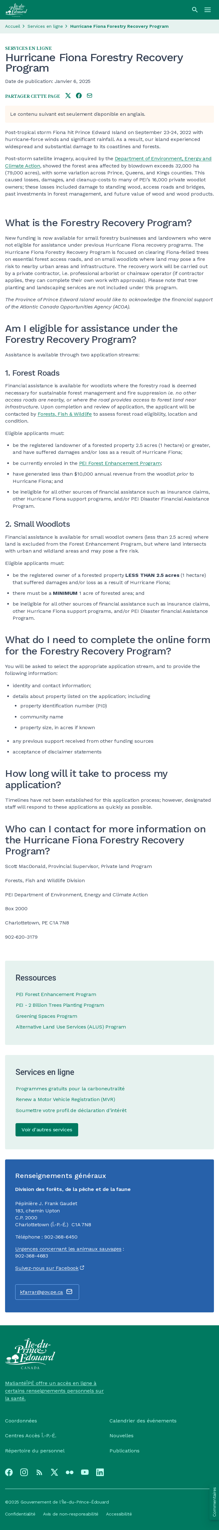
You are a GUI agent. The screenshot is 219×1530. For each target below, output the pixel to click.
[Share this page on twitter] (68, 96)
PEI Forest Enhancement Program (120, 463)
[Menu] (207, 9)
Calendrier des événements (143, 1421)
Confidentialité (20, 1513)
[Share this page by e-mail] (89, 96)
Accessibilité (119, 1513)
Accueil (12, 26)
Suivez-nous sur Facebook (46, 1268)
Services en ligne (45, 26)
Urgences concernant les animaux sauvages (68, 1249)
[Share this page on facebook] (79, 96)
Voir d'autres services (47, 1130)
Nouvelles (122, 1436)
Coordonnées (21, 1421)
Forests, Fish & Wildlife (65, 414)
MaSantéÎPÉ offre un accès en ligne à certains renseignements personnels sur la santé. (54, 1390)
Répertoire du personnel (35, 1451)
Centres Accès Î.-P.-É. (30, 1436)
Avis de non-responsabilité (70, 1513)
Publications (125, 1451)
